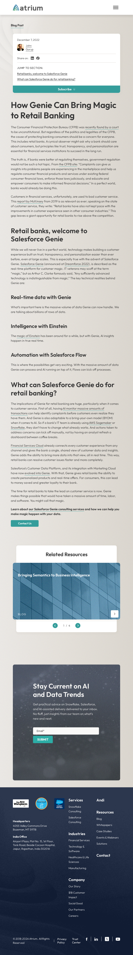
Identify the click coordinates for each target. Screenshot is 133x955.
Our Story (74, 886)
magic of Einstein (28, 336)
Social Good (76, 903)
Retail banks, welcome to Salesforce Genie (42, 73)
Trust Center (76, 940)
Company (77, 879)
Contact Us (24, 523)
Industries (77, 833)
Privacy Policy (61, 940)
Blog (99, 818)
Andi (100, 800)
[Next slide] (77, 625)
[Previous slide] (55, 625)
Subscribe (66, 89)
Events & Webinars (107, 837)
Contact (103, 855)
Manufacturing (77, 868)
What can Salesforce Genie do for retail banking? (46, 79)
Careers (73, 916)
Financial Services (79, 840)
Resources (105, 812)
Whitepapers (104, 825)
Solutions (101, 843)
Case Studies (104, 831)
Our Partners (77, 909)
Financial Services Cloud (27, 445)
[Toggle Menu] (115, 7)
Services (76, 800)
